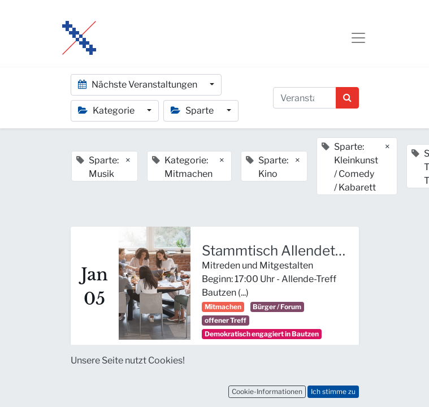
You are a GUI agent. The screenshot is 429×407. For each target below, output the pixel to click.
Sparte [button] (193, 110)
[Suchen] (347, 98)
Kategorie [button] (107, 110)
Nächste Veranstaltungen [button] (138, 84)
